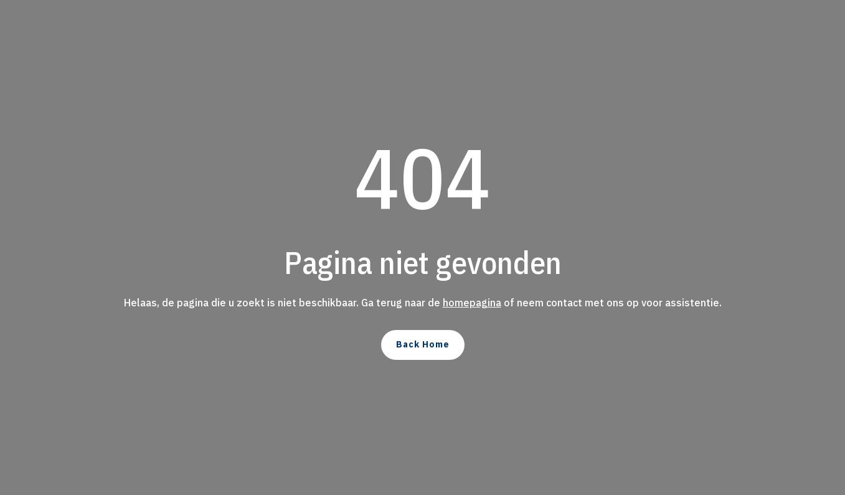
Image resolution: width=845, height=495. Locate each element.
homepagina (472, 302)
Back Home (423, 344)
